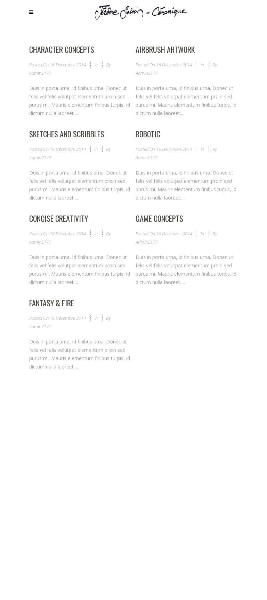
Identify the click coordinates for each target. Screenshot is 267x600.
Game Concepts (159, 218)
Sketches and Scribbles (66, 133)
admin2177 (40, 73)
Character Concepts (61, 49)
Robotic (148, 133)
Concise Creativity (58, 218)
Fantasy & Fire (51, 302)
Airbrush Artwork (165, 49)
